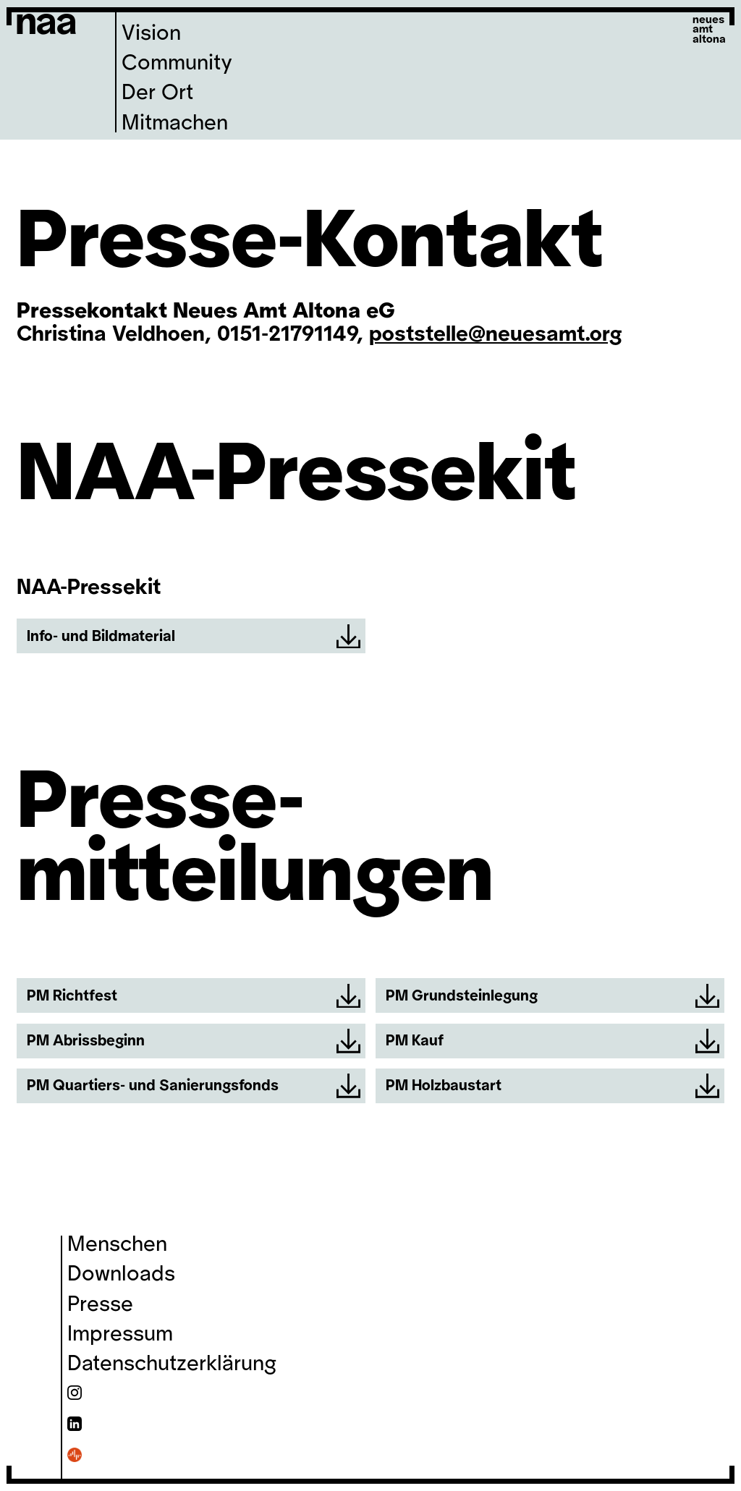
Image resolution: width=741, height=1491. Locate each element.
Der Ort (157, 92)
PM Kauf (552, 1041)
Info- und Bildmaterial (193, 636)
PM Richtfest (193, 996)
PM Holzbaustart (552, 1086)
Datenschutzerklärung (171, 1364)
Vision (151, 33)
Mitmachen (175, 123)
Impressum (120, 1334)
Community (177, 63)
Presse (100, 1304)
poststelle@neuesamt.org (495, 334)
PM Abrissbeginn (193, 1041)
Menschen (117, 1244)
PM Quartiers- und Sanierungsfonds (193, 1086)
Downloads (121, 1274)
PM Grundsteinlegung (552, 996)
